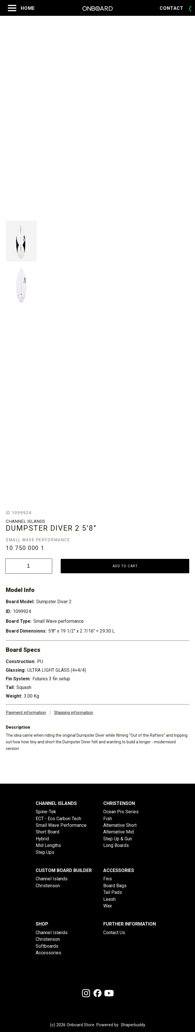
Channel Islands (52, 878)
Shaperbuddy (133, 1025)
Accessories (48, 952)
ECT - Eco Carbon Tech (58, 818)
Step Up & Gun (117, 838)
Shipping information (73, 712)
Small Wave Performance (61, 825)
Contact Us (114, 932)
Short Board (47, 832)
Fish (107, 818)
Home (28, 8)
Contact (171, 8)
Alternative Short (120, 825)
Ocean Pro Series (121, 811)
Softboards (47, 946)
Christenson (48, 885)
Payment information (26, 712)
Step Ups (45, 852)
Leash (109, 899)
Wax (107, 906)
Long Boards (116, 845)
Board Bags (115, 885)
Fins (107, 878)
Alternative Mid (118, 832)
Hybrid (42, 838)
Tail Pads (112, 892)
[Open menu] (12, 8)
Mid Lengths (48, 845)
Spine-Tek (46, 811)
